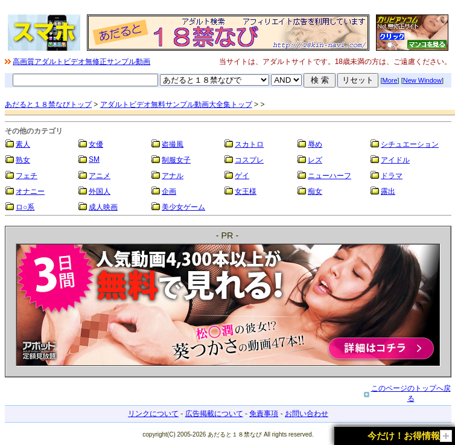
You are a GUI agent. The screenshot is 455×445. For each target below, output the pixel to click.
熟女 (23, 160)
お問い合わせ (306, 413)
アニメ (99, 175)
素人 (23, 144)
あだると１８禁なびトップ (48, 104)
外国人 (99, 191)
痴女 (315, 191)
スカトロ (249, 144)
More (390, 80)
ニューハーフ (329, 175)
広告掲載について (214, 413)
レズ (315, 160)
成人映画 (103, 207)
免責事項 (263, 413)
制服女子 (176, 160)
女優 (96, 144)
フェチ (26, 175)
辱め (315, 144)
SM (94, 159)
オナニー (30, 191)
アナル (172, 175)
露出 (388, 191)
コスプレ (249, 160)
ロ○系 (25, 207)
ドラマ (391, 175)
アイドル (395, 160)
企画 (169, 191)
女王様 (245, 191)
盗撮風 (172, 144)
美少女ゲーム (183, 207)
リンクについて (153, 413)
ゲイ (242, 175)
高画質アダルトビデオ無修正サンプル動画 (81, 61)
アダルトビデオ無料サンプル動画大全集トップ (176, 104)
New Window (422, 80)
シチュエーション (410, 144)
